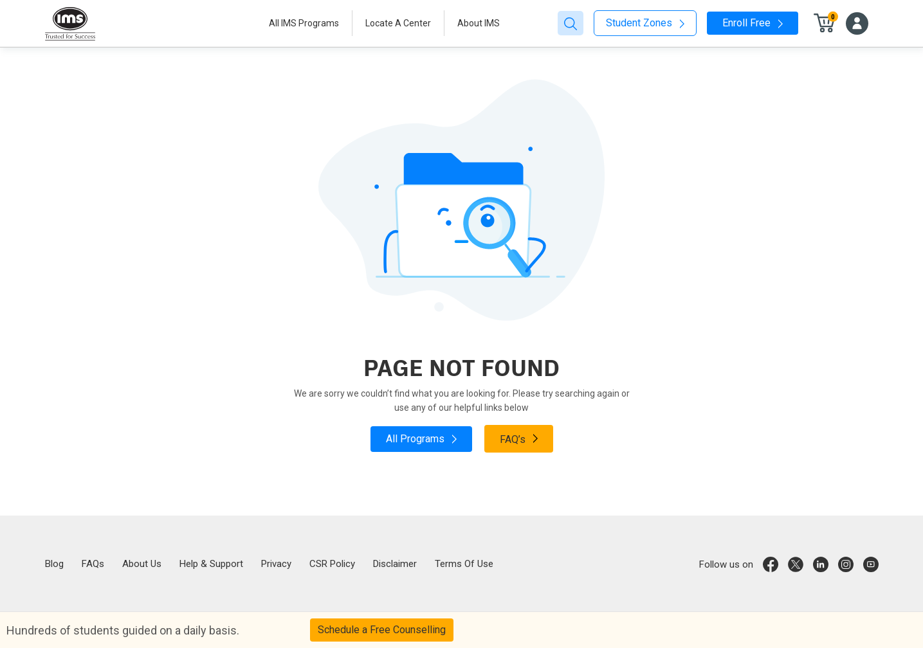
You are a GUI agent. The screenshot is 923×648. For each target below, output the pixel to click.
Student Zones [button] (645, 23)
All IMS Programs (304, 23)
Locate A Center (398, 23)
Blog (54, 564)
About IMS (478, 23)
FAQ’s (519, 438)
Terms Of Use (464, 564)
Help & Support (211, 564)
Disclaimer (395, 564)
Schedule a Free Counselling (382, 630)
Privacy (276, 564)
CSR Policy (332, 564)
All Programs (421, 439)
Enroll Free (752, 23)
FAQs (93, 564)
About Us (141, 564)
